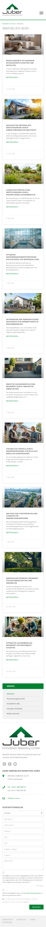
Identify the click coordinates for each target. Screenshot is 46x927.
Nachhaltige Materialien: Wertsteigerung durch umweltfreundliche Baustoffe (21, 127)
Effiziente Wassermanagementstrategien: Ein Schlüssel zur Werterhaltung (22, 257)
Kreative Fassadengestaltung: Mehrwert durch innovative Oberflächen (20, 386)
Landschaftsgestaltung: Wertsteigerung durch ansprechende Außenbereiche (20, 192)
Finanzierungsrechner (16, 699)
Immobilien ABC (13, 704)
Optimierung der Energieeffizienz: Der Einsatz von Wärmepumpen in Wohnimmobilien (22, 321)
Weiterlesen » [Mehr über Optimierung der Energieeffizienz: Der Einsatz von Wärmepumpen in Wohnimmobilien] (12, 336)
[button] (41, 13)
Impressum (21, 919)
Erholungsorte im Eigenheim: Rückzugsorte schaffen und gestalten (20, 62)
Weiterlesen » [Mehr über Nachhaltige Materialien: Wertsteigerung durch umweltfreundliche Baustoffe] (12, 142)
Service (13, 24)
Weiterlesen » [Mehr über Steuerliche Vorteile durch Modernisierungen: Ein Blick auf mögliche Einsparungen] (12, 465)
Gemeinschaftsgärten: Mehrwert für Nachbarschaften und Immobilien (22, 580)
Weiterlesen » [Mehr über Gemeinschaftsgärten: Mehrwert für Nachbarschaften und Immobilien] (12, 597)
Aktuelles (10, 694)
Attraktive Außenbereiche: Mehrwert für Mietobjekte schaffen (19, 645)
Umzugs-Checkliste (14, 709)
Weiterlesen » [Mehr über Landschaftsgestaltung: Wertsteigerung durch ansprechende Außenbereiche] (12, 207)
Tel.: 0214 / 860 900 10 (17, 787)
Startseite (5, 24)
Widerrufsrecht (13, 714)
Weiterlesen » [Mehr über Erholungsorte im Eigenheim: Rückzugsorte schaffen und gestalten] (12, 77)
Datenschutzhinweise (33, 893)
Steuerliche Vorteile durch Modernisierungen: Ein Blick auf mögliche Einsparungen (22, 451)
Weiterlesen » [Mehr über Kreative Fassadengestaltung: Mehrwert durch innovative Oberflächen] (12, 401)
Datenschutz (7, 919)
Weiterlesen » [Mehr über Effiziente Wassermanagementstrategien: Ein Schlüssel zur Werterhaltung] (12, 274)
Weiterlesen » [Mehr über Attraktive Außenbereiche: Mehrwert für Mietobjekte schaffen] (12, 660)
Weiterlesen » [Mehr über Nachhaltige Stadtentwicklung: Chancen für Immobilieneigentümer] (12, 532)
